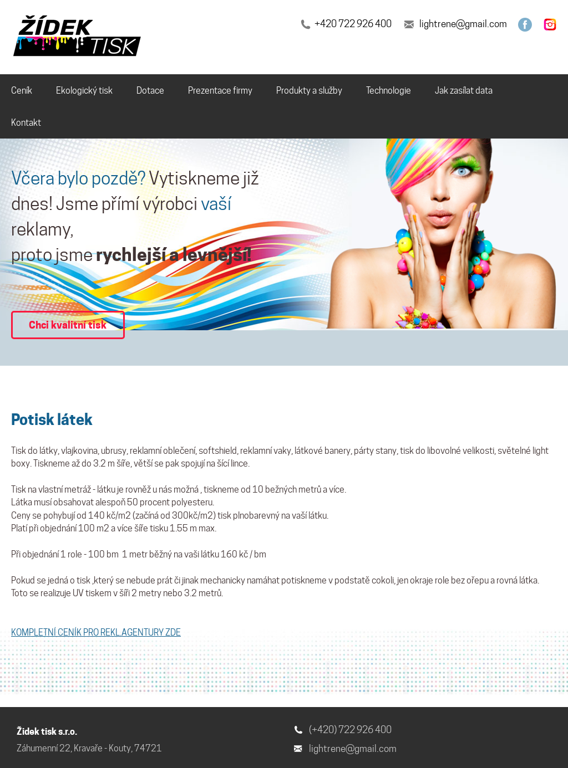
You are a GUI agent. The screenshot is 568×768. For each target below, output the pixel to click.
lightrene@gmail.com (463, 23)
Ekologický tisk (84, 90)
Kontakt (26, 122)
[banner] (78, 38)
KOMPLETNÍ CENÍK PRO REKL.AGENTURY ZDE (96, 632)
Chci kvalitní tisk (67, 325)
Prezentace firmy (220, 90)
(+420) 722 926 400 (350, 729)
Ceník (21, 90)
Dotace (150, 90)
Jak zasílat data (464, 90)
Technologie (388, 90)
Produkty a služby (309, 90)
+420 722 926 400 (353, 23)
